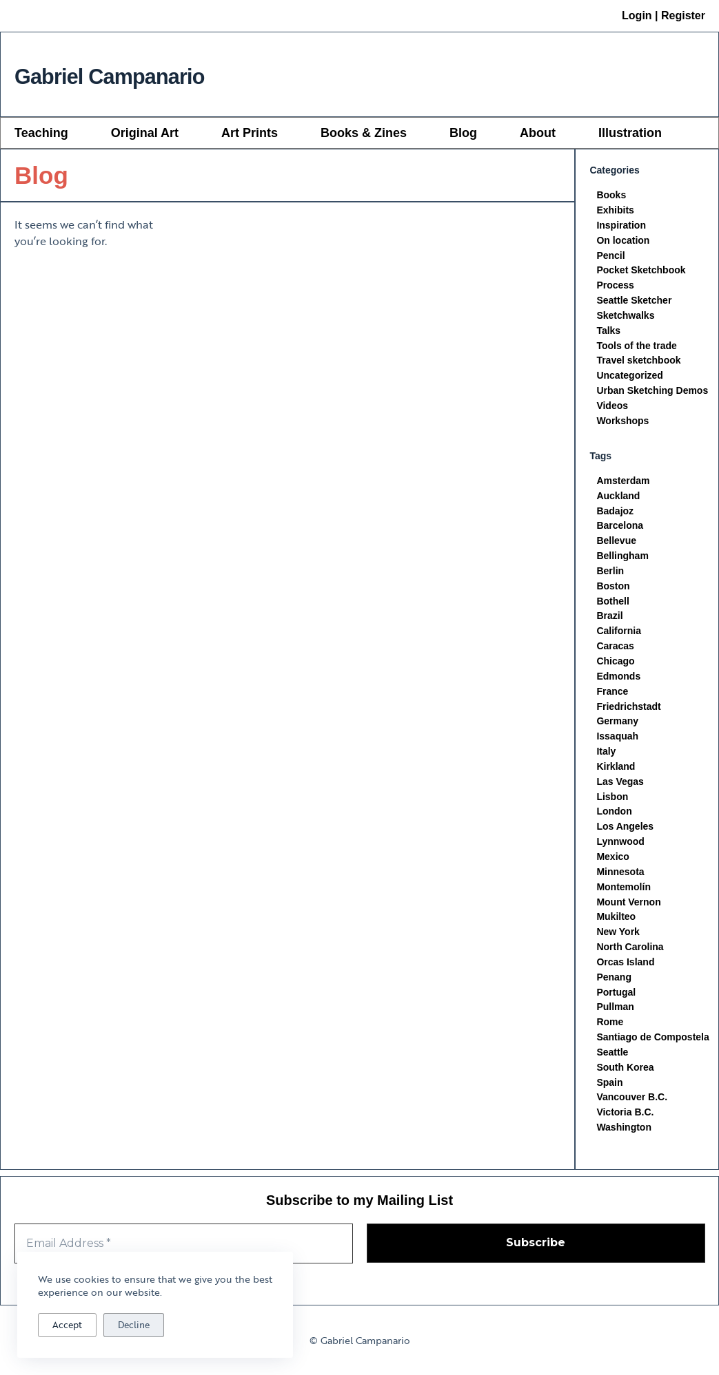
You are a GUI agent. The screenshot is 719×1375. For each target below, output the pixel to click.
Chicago (615, 663)
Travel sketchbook (638, 361)
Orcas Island (625, 966)
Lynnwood (620, 845)
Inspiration (621, 225)
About (538, 133)
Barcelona (619, 527)
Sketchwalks (625, 316)
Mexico (612, 860)
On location (622, 240)
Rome (609, 1027)
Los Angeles (625, 830)
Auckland (618, 497)
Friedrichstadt (628, 709)
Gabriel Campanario (147, 74)
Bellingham (622, 557)
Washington (623, 1133)
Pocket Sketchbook (640, 270)
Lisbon (612, 800)
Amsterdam (622, 481)
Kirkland (615, 769)
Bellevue (616, 542)
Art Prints (249, 133)
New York (618, 936)
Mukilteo (616, 921)
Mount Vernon (628, 906)
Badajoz (615, 512)
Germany (617, 724)
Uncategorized (629, 376)
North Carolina (629, 951)
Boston (612, 588)
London (613, 815)
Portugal (616, 997)
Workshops (622, 422)
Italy (606, 754)
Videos (612, 406)
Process (615, 285)
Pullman (615, 1012)
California (618, 633)
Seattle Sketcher (633, 300)
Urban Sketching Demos (652, 391)
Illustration (630, 133)
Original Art (145, 133)
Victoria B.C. (625, 1118)
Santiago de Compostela (652, 1042)
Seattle (612, 1057)
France (612, 694)
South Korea (625, 1072)
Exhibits (615, 210)
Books (611, 194)
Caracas (615, 648)
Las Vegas (620, 784)
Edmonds (618, 678)
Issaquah (617, 739)
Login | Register (663, 15)
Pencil (610, 255)
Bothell (612, 603)
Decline (134, 1325)
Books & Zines (364, 133)
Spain (609, 1087)
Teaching (41, 133)
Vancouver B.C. (631, 1103)
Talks (608, 331)
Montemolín (623, 890)
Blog (463, 133)
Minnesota (620, 875)
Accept (67, 1325)
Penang (613, 981)
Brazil (609, 618)
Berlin (610, 572)
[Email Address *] (183, 1243)
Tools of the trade (636, 346)
